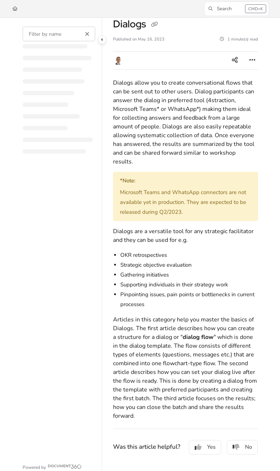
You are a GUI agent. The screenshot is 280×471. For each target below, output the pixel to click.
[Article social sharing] (235, 60)
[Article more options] (252, 60)
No (242, 447)
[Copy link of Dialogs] (154, 25)
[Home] (15, 8)
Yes (205, 447)
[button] (236, 8)
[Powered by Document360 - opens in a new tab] (52, 466)
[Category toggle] (102, 39)
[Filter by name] (59, 34)
